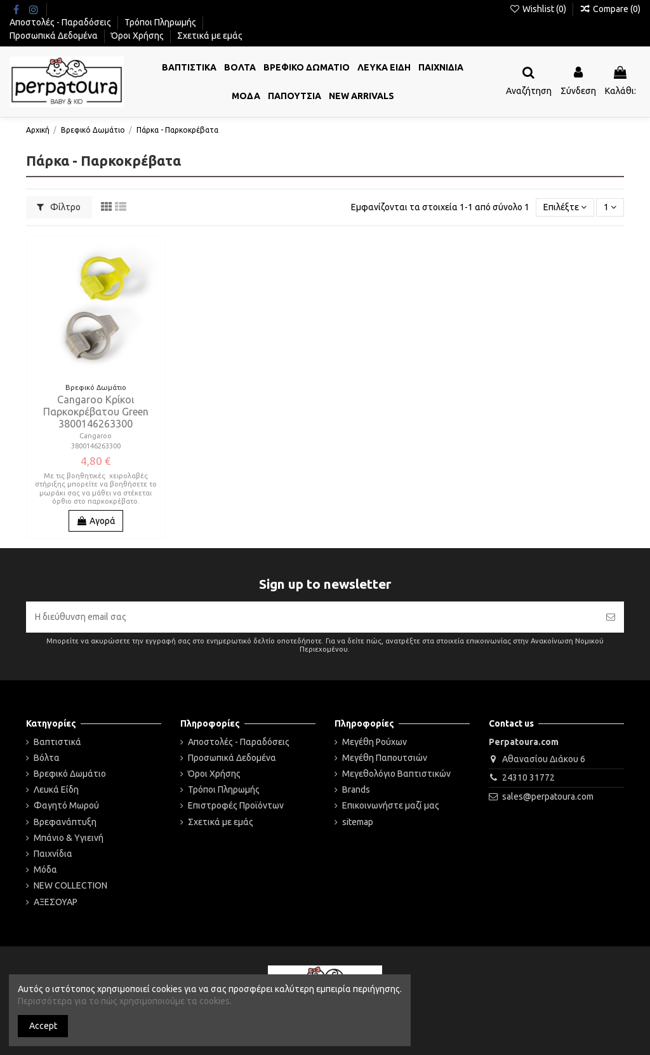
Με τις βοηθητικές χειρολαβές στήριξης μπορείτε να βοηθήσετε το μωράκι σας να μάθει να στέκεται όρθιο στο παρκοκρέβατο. (96, 488)
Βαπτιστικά (57, 742)
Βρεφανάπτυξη (65, 822)
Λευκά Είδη (56, 789)
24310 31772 (528, 777)
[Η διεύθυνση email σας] (312, 617)
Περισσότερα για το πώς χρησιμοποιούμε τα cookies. (125, 1001)
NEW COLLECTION (70, 885)
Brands (356, 789)
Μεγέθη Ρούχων (374, 742)
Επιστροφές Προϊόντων (236, 805)
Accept (43, 1026)
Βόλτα (47, 758)
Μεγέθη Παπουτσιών (384, 758)
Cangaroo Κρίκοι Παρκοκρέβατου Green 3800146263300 (96, 411)
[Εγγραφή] (610, 617)
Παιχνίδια (53, 854)
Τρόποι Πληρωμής (161, 22)
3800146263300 (96, 446)
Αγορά (96, 521)
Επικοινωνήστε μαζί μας (390, 805)
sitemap (357, 822)
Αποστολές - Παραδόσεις (61, 22)
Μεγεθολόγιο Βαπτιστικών (396, 774)
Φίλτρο (59, 207)
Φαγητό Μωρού (66, 805)
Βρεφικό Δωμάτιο (70, 774)
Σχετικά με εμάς (209, 35)
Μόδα (45, 869)
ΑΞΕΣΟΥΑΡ (55, 902)
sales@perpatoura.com (548, 796)
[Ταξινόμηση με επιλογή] (565, 207)
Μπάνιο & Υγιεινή (68, 838)
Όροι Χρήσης (138, 35)
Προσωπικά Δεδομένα (55, 35)
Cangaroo (95, 436)
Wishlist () (538, 9)
